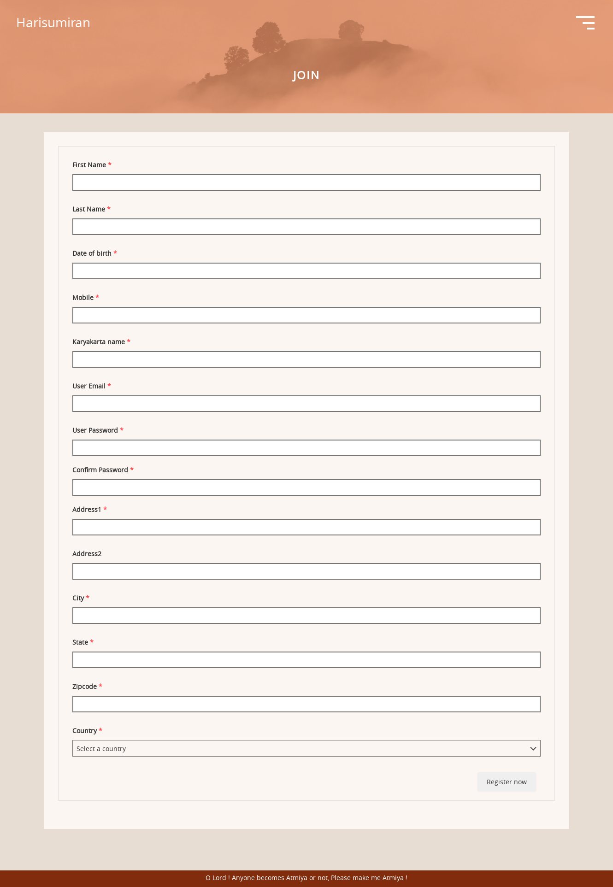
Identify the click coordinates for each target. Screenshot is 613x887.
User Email (91, 386)
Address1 (89, 509)
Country (87, 730)
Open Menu (585, 23)
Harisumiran (53, 22)
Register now (507, 781)
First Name (92, 164)
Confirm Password (103, 469)
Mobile (85, 297)
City (80, 597)
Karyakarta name (101, 341)
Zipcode (87, 686)
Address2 (86, 553)
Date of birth (94, 253)
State (83, 642)
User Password (98, 430)
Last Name (91, 209)
